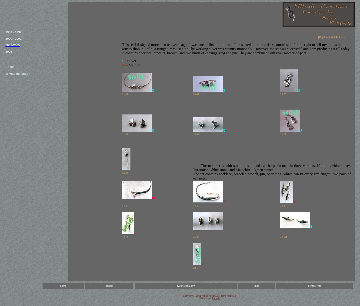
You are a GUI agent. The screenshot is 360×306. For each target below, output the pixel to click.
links (256, 286)
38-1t (196, 268)
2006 (8, 51)
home (63, 286)
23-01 (196, 94)
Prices (9, 66)
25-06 (283, 94)
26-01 (125, 173)
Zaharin (216, 298)
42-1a (125, 237)
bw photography (186, 286)
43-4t (124, 206)
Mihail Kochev (209, 296)
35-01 (196, 134)
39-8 (282, 206)
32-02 (125, 134)
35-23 (196, 237)
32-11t (283, 237)
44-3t (196, 206)
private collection (17, 73)
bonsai (109, 286)
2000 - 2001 (13, 38)
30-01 (283, 134)
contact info (314, 286)
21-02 (125, 94)
